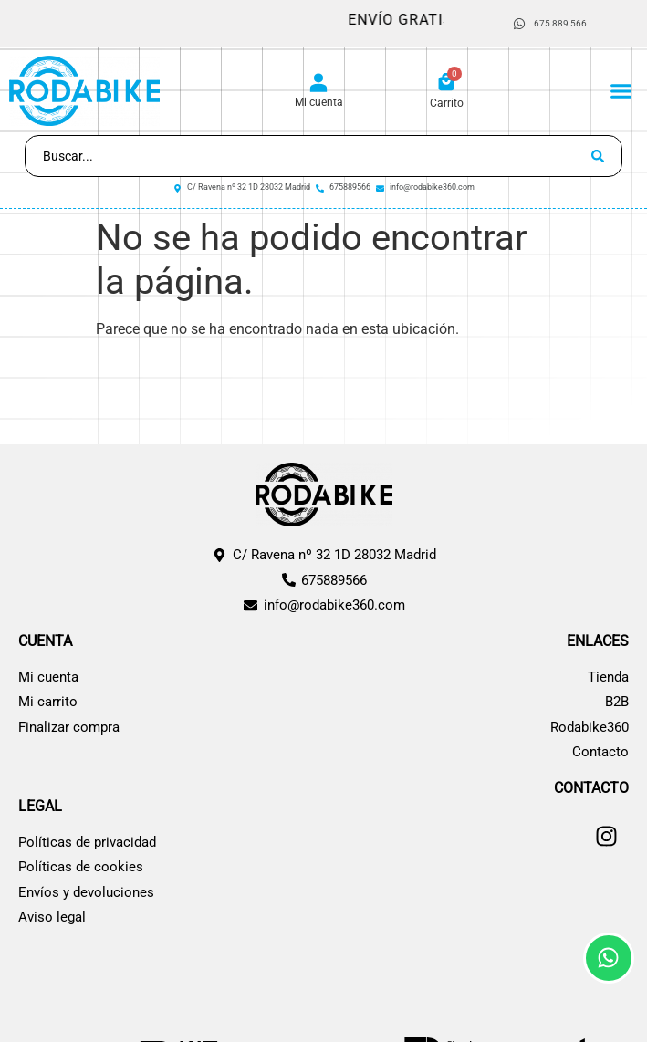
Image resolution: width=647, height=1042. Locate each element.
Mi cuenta (319, 102)
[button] (621, 91)
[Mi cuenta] (318, 83)
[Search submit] (598, 156)
